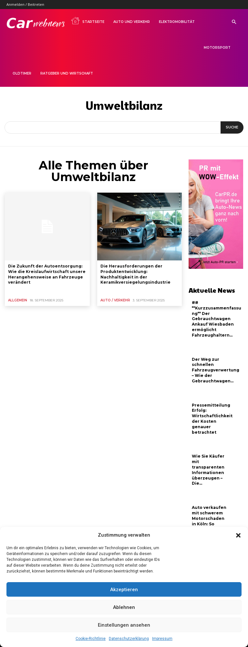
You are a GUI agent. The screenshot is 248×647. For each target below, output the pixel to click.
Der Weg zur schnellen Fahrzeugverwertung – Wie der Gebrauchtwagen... (215, 370)
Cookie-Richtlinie (91, 638)
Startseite (87, 20)
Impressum (162, 638)
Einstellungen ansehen (124, 625)
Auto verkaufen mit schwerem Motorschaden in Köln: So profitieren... (209, 518)
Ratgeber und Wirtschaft (66, 73)
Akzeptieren (124, 589)
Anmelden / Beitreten (25, 4)
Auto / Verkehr (115, 300)
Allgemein (17, 300)
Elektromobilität (177, 22)
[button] (238, 535)
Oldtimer (22, 73)
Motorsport (217, 47)
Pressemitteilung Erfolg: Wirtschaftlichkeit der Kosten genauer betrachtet (212, 419)
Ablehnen (124, 607)
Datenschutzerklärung (129, 638)
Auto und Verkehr (131, 22)
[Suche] (232, 127)
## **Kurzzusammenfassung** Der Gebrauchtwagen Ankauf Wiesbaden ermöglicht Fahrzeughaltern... (216, 319)
